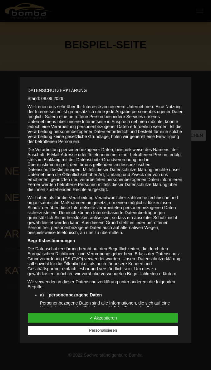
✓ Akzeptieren (103, 317)
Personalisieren (103, 330)
